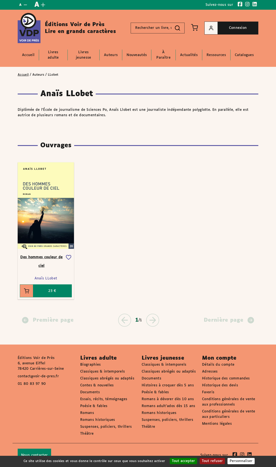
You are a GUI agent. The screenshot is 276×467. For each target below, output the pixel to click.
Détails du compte (218, 365)
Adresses (210, 371)
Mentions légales (217, 424)
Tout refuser (212, 461)
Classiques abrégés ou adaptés (107, 378)
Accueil (23, 74)
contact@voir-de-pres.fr (38, 376)
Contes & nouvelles (97, 385)
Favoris (208, 392)
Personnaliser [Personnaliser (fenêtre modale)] (241, 461)
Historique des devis (220, 385)
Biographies (90, 365)
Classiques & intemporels (102, 371)
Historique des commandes (226, 378)
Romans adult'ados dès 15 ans (168, 406)
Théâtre (87, 434)
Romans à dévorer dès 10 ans (168, 399)
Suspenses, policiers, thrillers (106, 427)
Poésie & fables (94, 406)
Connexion (226, 28)
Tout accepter (183, 461)
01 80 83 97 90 (32, 384)
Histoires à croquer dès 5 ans (168, 385)
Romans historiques (97, 420)
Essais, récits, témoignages (103, 399)
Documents (90, 392)
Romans (87, 413)
